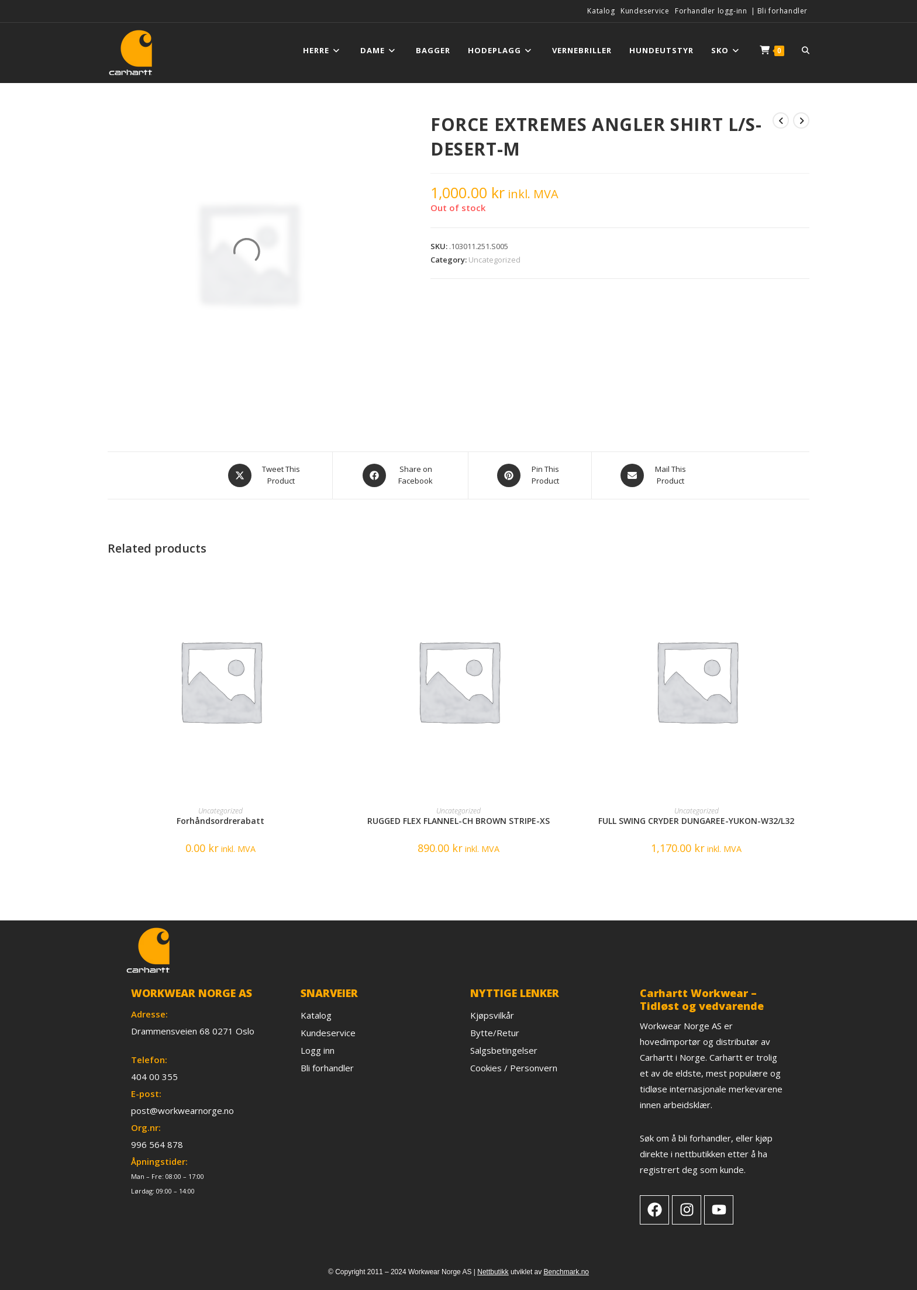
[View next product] (801, 120)
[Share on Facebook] (400, 475)
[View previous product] (781, 120)
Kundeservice (644, 11)
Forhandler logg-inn (711, 11)
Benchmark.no (566, 1272)
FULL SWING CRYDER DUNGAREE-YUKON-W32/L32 (696, 820)
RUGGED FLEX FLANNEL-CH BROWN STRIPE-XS (458, 820)
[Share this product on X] (265, 475)
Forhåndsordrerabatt (220, 820)
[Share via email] (655, 475)
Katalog (601, 11)
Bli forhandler (782, 11)
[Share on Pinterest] (530, 475)
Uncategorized (494, 259)
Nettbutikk (492, 1272)
